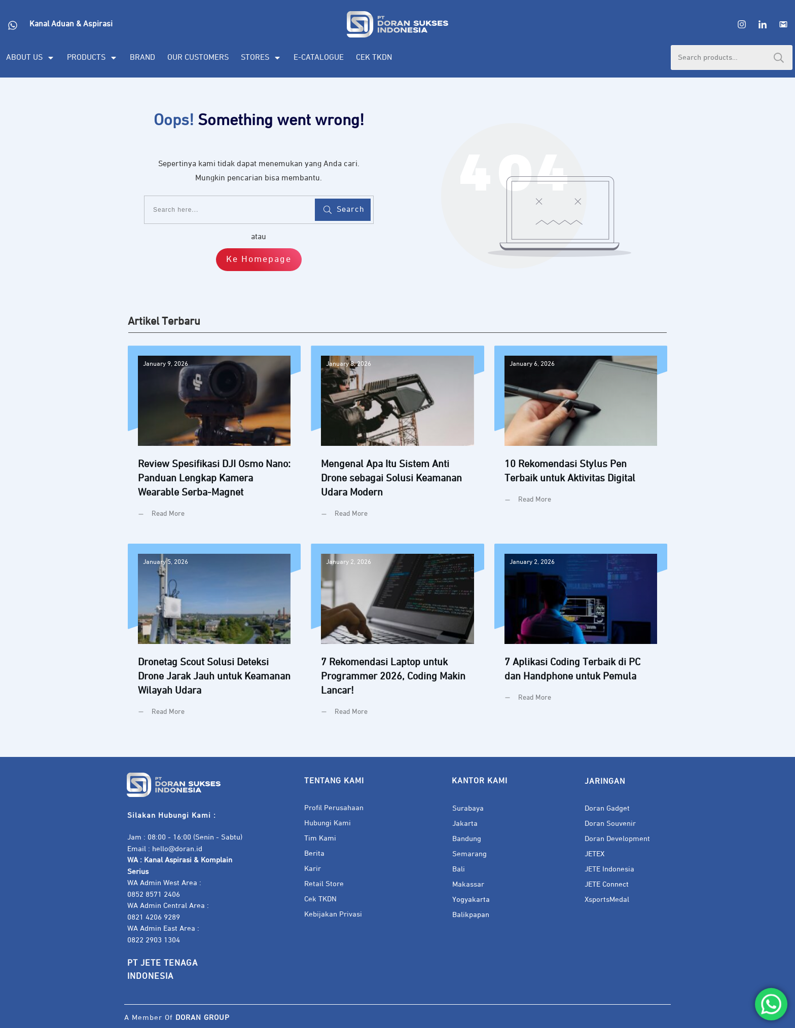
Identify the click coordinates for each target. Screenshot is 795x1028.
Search (779, 57)
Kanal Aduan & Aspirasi (71, 24)
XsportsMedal (607, 899)
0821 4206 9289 (153, 917)
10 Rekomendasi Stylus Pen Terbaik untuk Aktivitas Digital (580, 440)
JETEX (594, 854)
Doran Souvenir (610, 823)
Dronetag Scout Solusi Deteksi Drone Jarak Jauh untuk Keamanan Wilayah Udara (214, 638)
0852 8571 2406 (153, 894)
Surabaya (468, 808)
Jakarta (465, 823)
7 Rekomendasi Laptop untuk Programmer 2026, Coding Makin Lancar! (397, 638)
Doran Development (617, 839)
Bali (458, 869)
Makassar (468, 884)
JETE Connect (607, 884)
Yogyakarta (471, 899)
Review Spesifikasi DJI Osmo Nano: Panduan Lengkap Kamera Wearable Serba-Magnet (214, 440)
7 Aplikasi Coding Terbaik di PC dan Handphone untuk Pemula (580, 638)
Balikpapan (470, 915)
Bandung (466, 839)
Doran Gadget (607, 808)
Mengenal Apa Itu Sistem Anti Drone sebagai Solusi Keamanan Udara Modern (397, 440)
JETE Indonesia (609, 869)
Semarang (469, 854)
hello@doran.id (177, 849)
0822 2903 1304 (153, 940)
